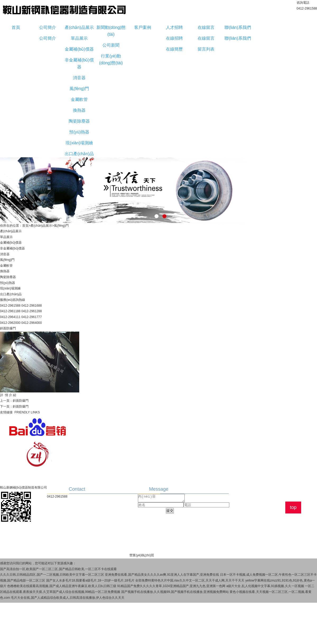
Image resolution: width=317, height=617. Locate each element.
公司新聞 (110, 45)
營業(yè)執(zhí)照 (141, 555)
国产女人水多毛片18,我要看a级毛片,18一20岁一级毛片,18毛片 (90, 580)
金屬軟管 (79, 99)
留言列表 (206, 49)
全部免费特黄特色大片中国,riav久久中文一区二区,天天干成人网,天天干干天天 (189, 580)
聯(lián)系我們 (238, 27)
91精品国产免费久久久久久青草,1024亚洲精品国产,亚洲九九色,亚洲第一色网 (171, 586)
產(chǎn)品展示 (79, 27)
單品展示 (79, 38)
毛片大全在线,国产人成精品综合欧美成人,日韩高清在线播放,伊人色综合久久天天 (67, 598)
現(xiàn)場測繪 (79, 143)
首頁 (16, 27)
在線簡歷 (174, 49)
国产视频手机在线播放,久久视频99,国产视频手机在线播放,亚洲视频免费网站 (175, 592)
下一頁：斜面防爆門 (14, 406)
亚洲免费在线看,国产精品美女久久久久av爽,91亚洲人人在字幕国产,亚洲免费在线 (162, 574)
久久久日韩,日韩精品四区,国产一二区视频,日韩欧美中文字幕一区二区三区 (52, 574)
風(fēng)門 (79, 88)
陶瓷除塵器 (79, 121)
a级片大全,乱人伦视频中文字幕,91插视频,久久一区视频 (265, 586)
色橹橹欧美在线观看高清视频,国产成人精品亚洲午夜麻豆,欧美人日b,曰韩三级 (61, 586)
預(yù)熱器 (79, 132)
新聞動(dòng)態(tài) (110, 31)
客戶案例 (142, 27)
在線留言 (206, 27)
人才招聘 (174, 27)
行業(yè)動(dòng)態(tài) (111, 59)
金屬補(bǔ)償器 (79, 49)
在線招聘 (174, 38)
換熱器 (79, 110)
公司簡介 (47, 27)
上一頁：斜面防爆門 (14, 401)
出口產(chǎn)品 (79, 153)
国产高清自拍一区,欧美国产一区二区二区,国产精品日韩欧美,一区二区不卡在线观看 (58, 569)
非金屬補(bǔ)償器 (79, 63)
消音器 (79, 77)
